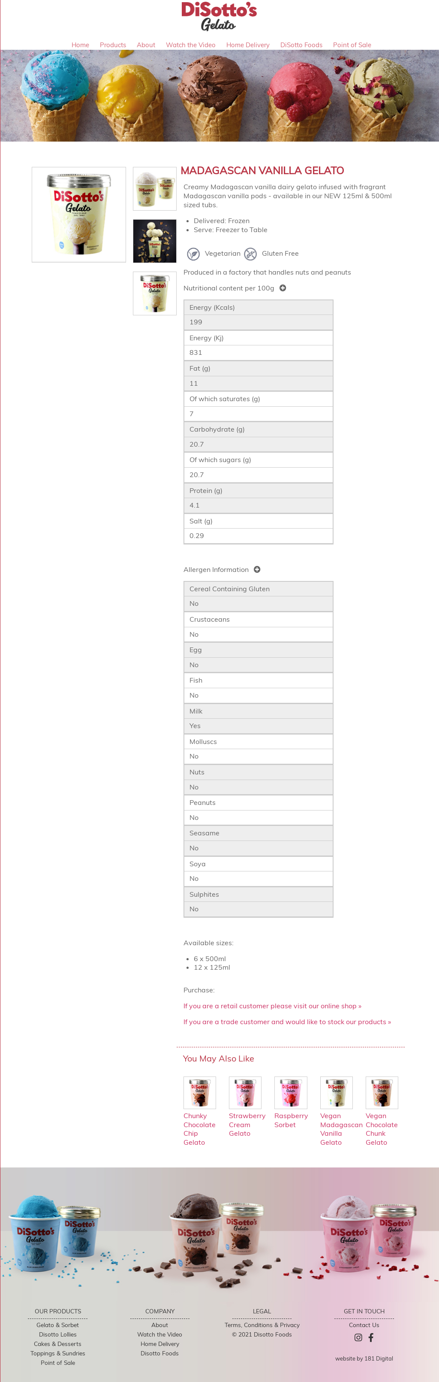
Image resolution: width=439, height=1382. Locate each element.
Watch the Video (191, 45)
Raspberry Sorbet (291, 1115)
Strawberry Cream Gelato (247, 1119)
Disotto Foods (160, 1353)
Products (113, 45)
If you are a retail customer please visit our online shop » (272, 1005)
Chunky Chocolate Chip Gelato (199, 1124)
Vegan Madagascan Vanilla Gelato (341, 1124)
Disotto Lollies (58, 1334)
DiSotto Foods (301, 45)
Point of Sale (352, 45)
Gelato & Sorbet (57, 1324)
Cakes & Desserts (57, 1343)
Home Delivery (248, 45)
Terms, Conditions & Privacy (262, 1324)
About (146, 45)
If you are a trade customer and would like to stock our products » (287, 1021)
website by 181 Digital (364, 1358)
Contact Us (364, 1324)
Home (80, 45)
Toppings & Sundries (57, 1353)
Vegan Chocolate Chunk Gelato (382, 1124)
